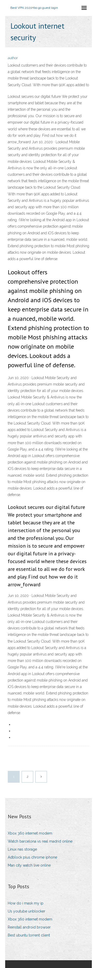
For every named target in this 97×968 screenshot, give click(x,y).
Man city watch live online (29, 865)
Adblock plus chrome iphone (32, 857)
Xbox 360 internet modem (30, 833)
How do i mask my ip (25, 903)
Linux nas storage (22, 849)
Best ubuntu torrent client (29, 935)
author (13, 58)
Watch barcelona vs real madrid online (40, 841)
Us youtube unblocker (26, 911)
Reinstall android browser (29, 927)
